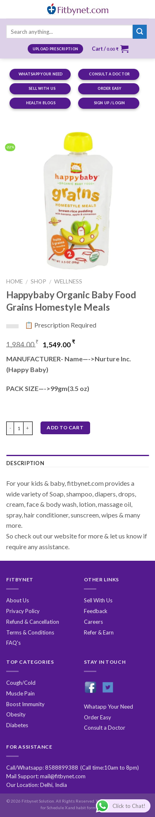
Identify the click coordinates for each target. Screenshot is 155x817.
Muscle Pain (20, 693)
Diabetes (17, 725)
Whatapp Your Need (108, 706)
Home (14, 281)
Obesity (16, 714)
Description (25, 463)
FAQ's (13, 642)
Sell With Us (98, 600)
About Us (17, 600)
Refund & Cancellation (32, 621)
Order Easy (97, 717)
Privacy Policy (23, 611)
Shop (38, 281)
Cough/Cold (21, 682)
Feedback (95, 611)
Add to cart (65, 427)
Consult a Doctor (104, 727)
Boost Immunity (25, 704)
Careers (93, 621)
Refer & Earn (99, 632)
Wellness (68, 281)
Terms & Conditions (30, 632)
